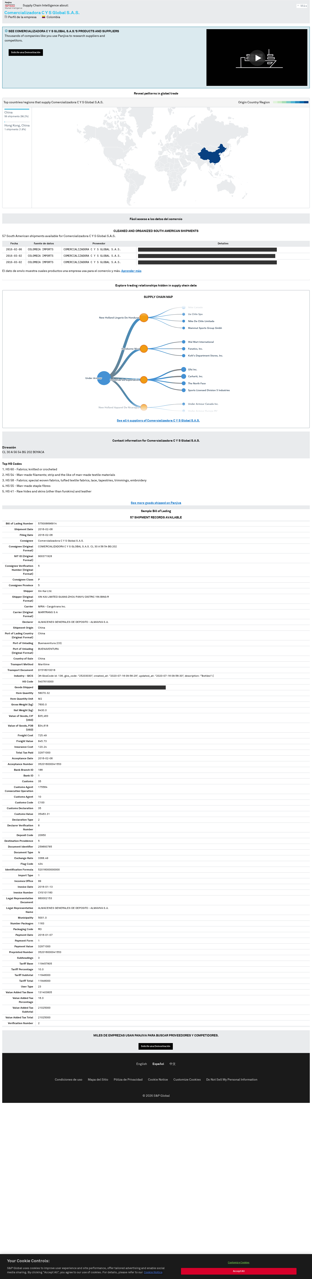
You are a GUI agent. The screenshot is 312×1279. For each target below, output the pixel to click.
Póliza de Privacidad (128, 1079)
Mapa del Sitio (98, 1079)
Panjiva (13, 5)
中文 (172, 1064)
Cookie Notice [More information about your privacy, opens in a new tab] (153, 1272)
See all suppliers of (158, 420)
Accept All (239, 1271)
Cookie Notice (158, 1079)
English (141, 1064)
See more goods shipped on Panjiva (156, 503)
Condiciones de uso (68, 1079)
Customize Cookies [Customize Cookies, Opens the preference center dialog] (239, 1263)
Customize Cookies (187, 1079)
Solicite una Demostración (25, 52)
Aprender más (131, 271)
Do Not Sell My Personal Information (231, 1079)
